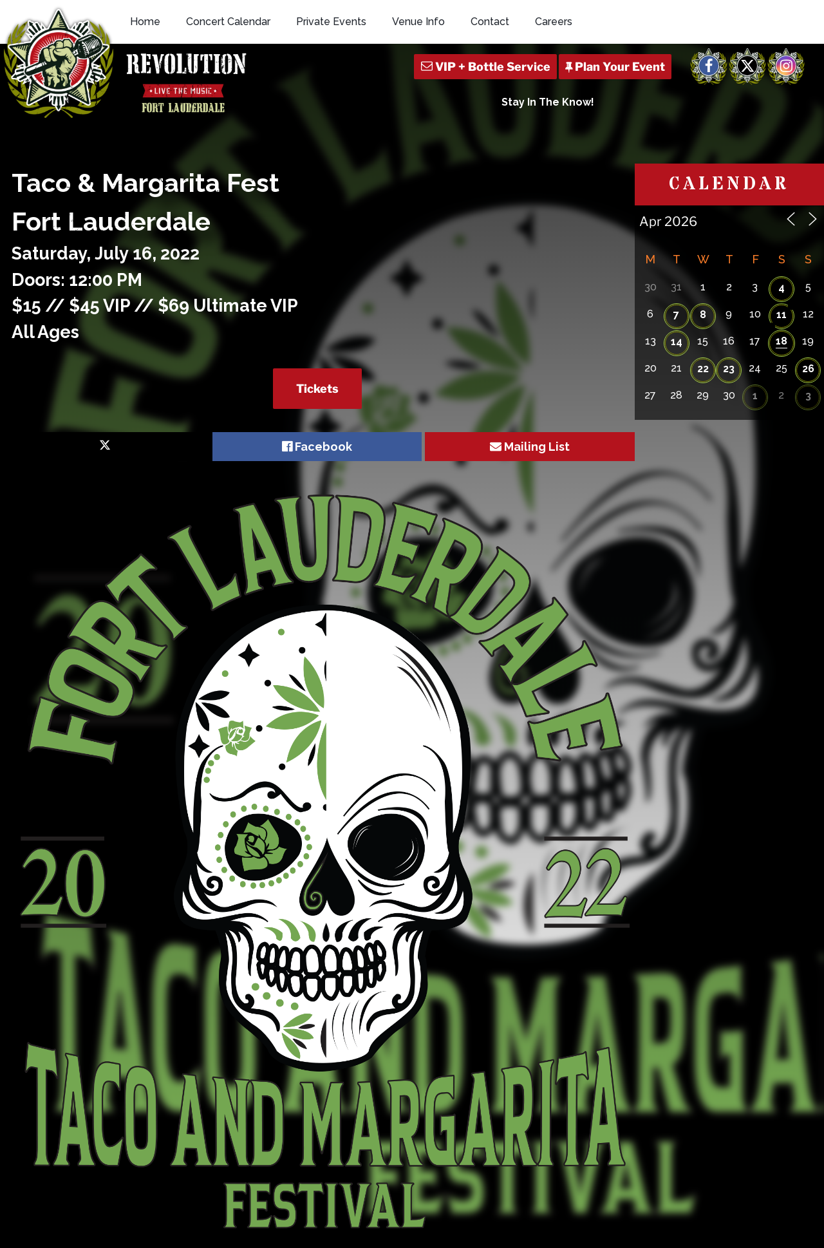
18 (781, 341)
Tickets (317, 388)
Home (145, 21)
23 (729, 369)
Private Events (331, 21)
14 (676, 342)
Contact (490, 21)
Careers (553, 21)
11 (781, 314)
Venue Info (418, 21)
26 (808, 369)
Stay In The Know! (547, 102)
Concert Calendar (228, 21)
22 (703, 369)
